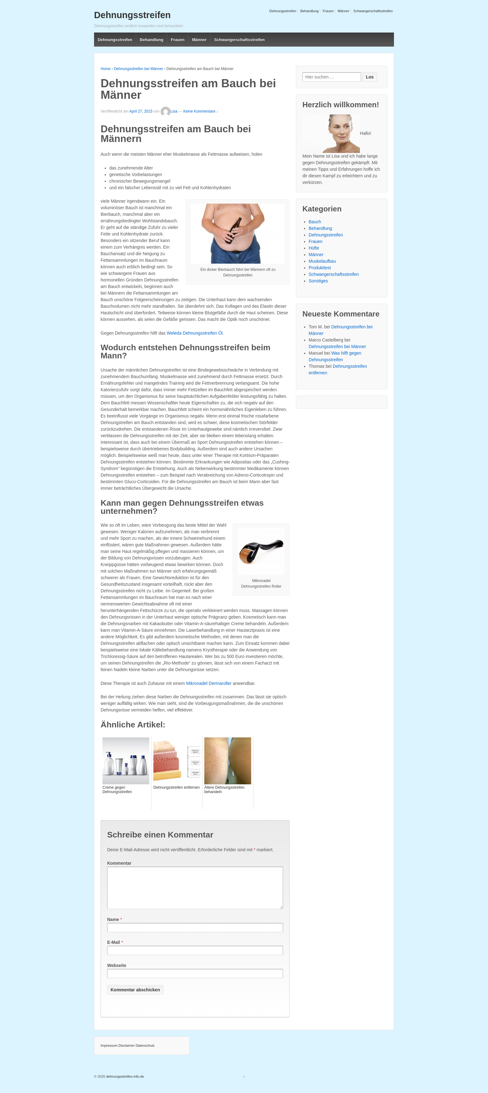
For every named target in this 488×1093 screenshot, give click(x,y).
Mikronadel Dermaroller (209, 683)
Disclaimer (126, 1053)
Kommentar (119, 863)
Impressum (109, 1053)
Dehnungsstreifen (282, 11)
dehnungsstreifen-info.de (124, 1084)
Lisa (169, 111)
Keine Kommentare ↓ (200, 111)
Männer (343, 11)
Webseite (116, 972)
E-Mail (113, 949)
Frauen (328, 11)
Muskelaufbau (322, 261)
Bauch (315, 221)
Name (113, 926)
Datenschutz (145, 1053)
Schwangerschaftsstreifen (373, 11)
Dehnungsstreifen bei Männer (138, 69)
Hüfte (314, 247)
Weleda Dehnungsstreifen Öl (195, 333)
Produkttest (320, 267)
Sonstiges (318, 280)
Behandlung (309, 11)
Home (106, 69)
